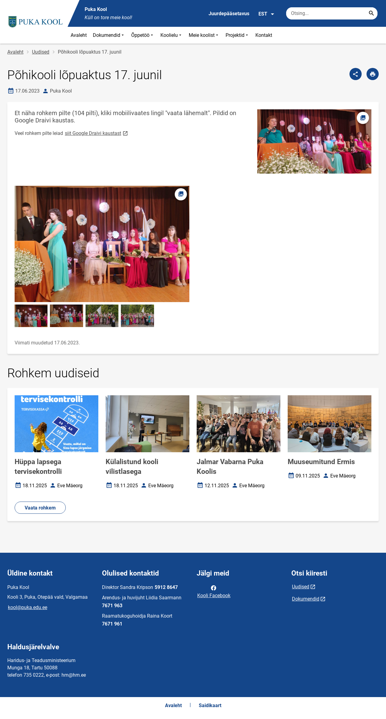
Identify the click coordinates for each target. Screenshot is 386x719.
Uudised (40, 52)
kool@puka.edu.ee (27, 607)
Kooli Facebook (213, 591)
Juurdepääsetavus (229, 13)
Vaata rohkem (40, 508)
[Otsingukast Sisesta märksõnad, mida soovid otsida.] (331, 13)
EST (266, 14)
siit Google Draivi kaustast (97, 133)
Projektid (237, 35)
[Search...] (371, 13)
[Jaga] (355, 74)
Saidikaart (210, 705)
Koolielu (171, 35)
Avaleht (79, 35)
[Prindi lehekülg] (373, 74)
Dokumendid (109, 35)
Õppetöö (142, 35)
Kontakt (263, 35)
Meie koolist (204, 35)
